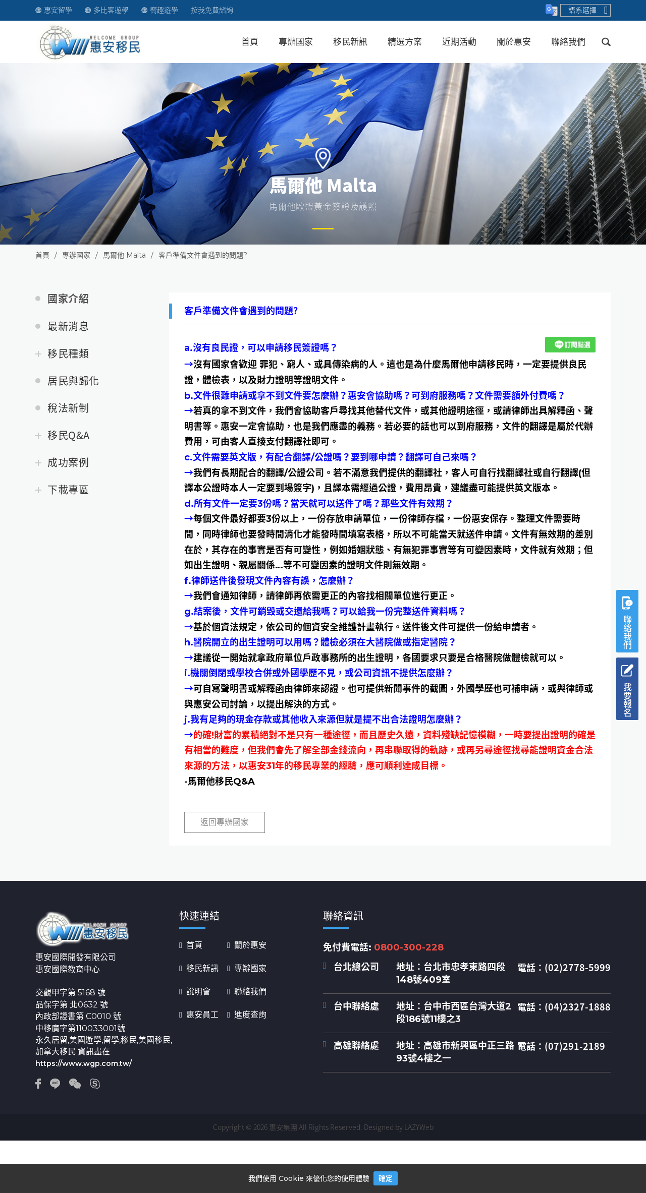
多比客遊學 (107, 10)
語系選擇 (588, 10)
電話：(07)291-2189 (561, 1046)
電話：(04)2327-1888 (564, 1006)
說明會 (198, 992)
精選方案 (405, 42)
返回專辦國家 (224, 822)
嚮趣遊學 (159, 10)
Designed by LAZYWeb (399, 1127)
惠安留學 (53, 10)
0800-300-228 (409, 947)
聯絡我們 (568, 42)
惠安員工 (202, 1015)
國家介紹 (68, 299)
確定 (386, 1178)
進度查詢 (250, 1015)
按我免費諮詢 (212, 10)
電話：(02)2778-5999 (564, 967)
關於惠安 (514, 42)
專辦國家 (296, 42)
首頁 (249, 42)
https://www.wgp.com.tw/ (83, 1063)
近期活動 (459, 42)
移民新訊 (350, 42)
